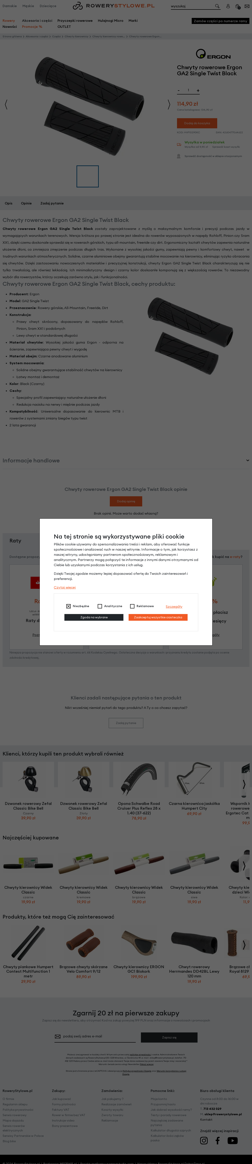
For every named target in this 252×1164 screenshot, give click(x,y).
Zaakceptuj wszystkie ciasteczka (158, 617)
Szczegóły (174, 606)
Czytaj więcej (65, 587)
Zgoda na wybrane (94, 617)
